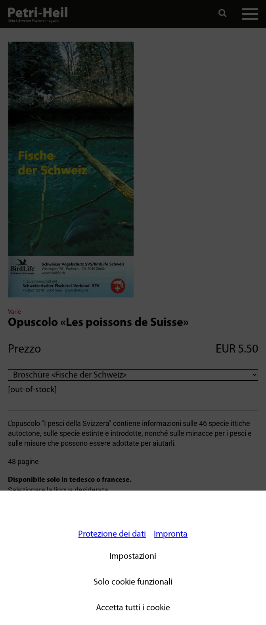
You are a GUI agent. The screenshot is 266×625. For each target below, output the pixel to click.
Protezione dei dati (112, 534)
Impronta (171, 534)
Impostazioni (132, 556)
